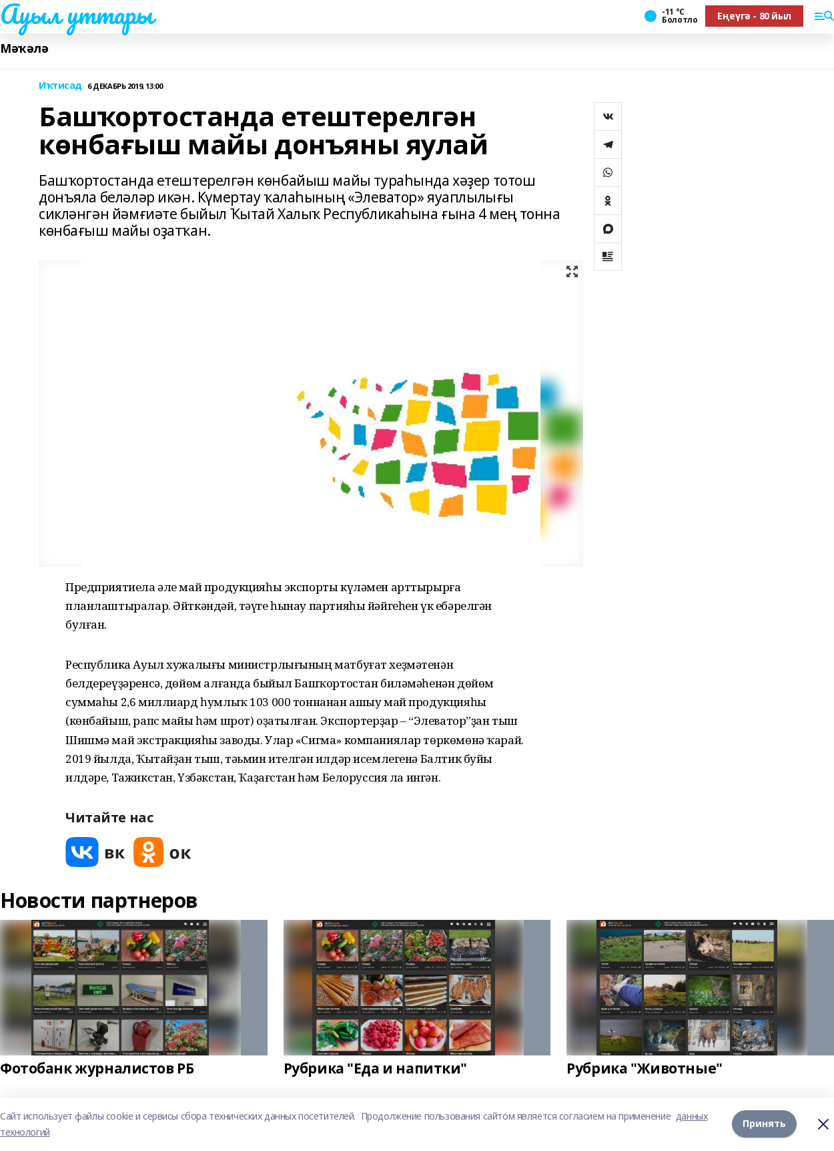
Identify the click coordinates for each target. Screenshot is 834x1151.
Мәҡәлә (24, 48)
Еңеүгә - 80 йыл (754, 15)
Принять (764, 1124)
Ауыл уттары (76, 14)
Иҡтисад (60, 86)
